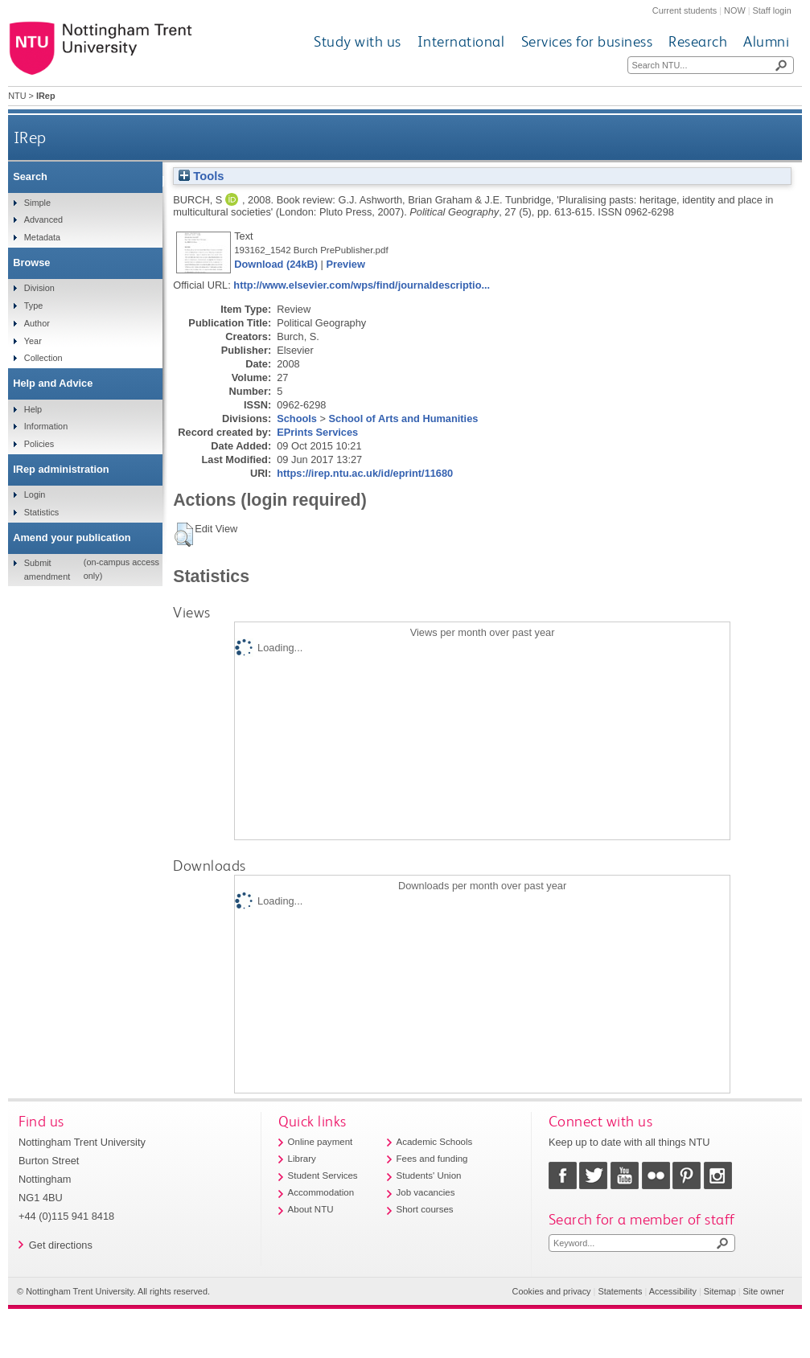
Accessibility (673, 1291)
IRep (30, 137)
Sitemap (720, 1291)
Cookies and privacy (551, 1291)
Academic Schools (435, 1142)
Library (302, 1158)
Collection (43, 358)
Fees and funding (432, 1158)
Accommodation (321, 1192)
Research (697, 41)
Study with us (357, 41)
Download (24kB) (276, 264)
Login (35, 494)
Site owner (763, 1291)
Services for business (587, 41)
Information (46, 426)
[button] (184, 535)
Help (33, 409)
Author (37, 323)
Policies (39, 444)
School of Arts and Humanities (404, 418)
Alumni (766, 41)
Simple (37, 202)
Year (33, 341)
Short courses (425, 1209)
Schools (297, 418)
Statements (620, 1291)
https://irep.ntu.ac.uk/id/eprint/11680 (365, 473)
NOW (735, 10)
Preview (345, 264)
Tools (201, 176)
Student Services (323, 1175)
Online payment (320, 1142)
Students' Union (429, 1175)
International (461, 41)
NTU (17, 96)
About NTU (311, 1209)
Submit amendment (47, 569)
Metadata (42, 237)
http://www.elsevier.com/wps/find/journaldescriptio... (361, 285)
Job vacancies (426, 1192)
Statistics (42, 512)
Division (39, 288)
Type (33, 305)
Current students (684, 10)
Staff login (772, 10)
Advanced (43, 219)
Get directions (61, 1245)
